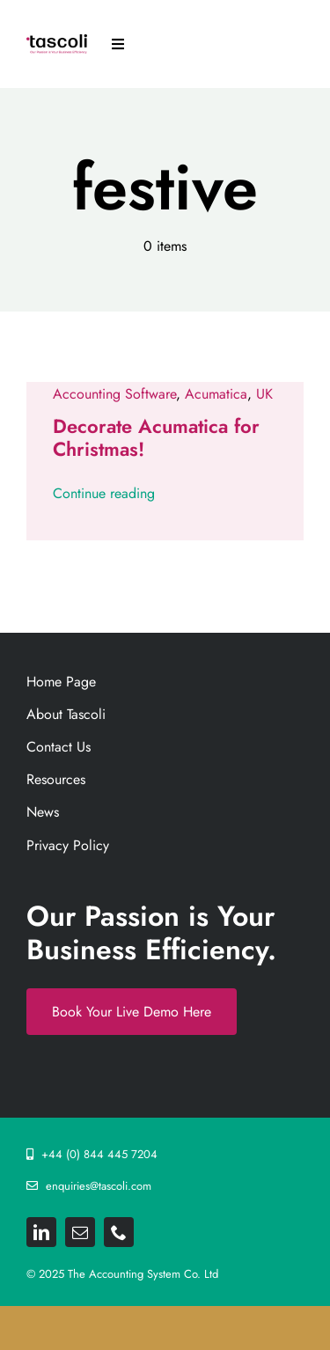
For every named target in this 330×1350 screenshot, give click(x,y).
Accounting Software (114, 394)
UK (264, 394)
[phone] (119, 1232)
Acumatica (216, 394)
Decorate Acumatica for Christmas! (156, 437)
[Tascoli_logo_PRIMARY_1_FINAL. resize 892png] (56, 41)
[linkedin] (41, 1232)
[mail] (80, 1232)
